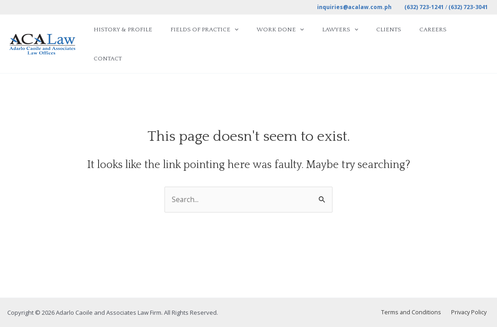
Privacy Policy (471, 312)
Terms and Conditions (416, 312)
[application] (255, 33)
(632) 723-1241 (424, 7)
